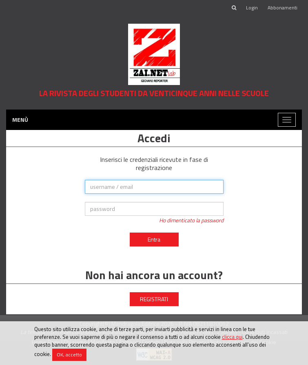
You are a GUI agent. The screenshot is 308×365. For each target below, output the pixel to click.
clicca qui (232, 337)
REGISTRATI (154, 299)
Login (252, 7)
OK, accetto (69, 354)
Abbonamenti (282, 7)
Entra (154, 239)
